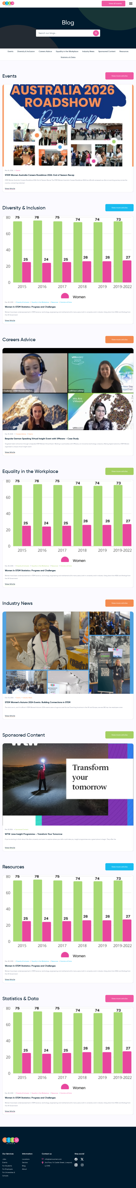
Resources (54, 302)
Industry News (27, 698)
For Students (7, 1166)
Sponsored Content (21, 829)
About (24, 1169)
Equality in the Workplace (40, 302)
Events (18, 170)
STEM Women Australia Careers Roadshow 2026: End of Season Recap (39, 175)
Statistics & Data (66, 302)
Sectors (25, 1163)
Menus (131, 3)
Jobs (4, 1159)
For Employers (7, 1169)
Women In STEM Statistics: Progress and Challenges (30, 306)
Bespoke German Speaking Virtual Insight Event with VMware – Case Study (42, 438)
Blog (24, 1166)
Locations (25, 1159)
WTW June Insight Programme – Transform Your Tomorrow (33, 834)
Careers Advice (21, 434)
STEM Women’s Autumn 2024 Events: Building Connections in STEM (37, 702)
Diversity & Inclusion (22, 302)
